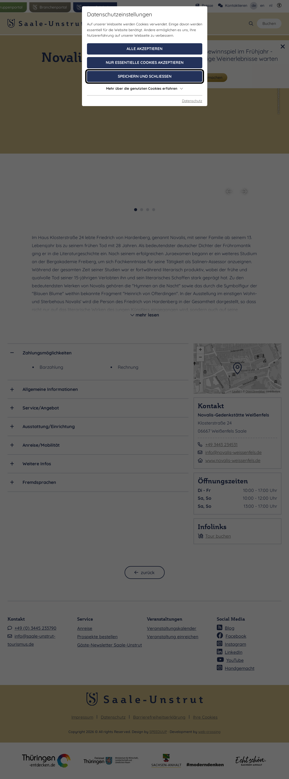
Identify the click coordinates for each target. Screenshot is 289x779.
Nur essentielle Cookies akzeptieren (144, 62)
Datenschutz (192, 101)
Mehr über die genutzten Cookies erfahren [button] (144, 88)
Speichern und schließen (144, 76)
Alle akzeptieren (144, 48)
